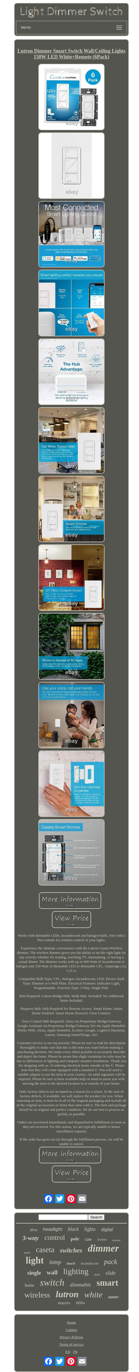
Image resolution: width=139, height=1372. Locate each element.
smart (107, 1283)
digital (107, 1229)
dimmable (80, 1285)
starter (113, 1297)
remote (116, 1240)
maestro (64, 1303)
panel (27, 1252)
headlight (52, 1229)
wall (52, 1272)
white (93, 1294)
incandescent (89, 1263)
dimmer (103, 1248)
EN (67, 1352)
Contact (71, 1330)
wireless (37, 1294)
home (29, 1285)
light (35, 1260)
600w (80, 1303)
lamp (55, 1262)
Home (71, 1322)
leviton (102, 1240)
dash (97, 1274)
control (54, 1237)
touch (71, 1263)
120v (88, 1239)
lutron (67, 1294)
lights (90, 1229)
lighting (76, 1271)
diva (33, 1229)
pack (110, 1261)
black (73, 1229)
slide (111, 1273)
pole (75, 1239)
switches (71, 1250)
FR (75, 1352)
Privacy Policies (71, 1337)
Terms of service (71, 1344)
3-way (30, 1238)
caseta (45, 1249)
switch (52, 1282)
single (34, 1273)
